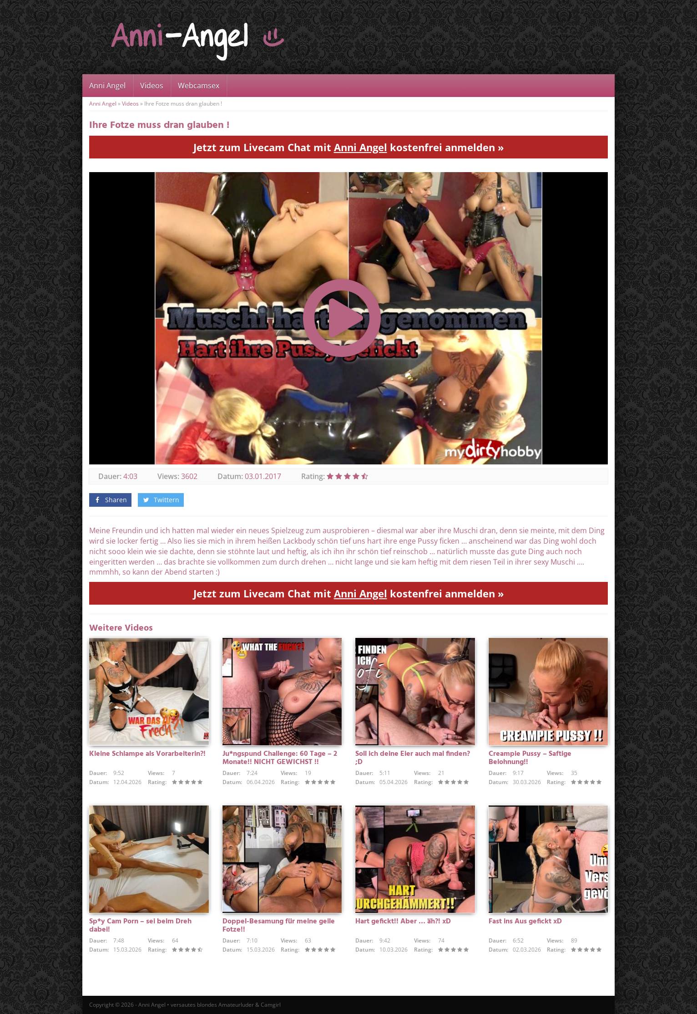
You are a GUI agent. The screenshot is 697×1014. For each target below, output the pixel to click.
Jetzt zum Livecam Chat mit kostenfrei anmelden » (348, 147)
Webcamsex (198, 86)
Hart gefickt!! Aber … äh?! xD (403, 921)
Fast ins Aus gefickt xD (525, 921)
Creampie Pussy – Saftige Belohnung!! (530, 758)
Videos (151, 86)
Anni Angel (107, 86)
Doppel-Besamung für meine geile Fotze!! (278, 926)
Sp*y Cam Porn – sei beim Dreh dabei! (140, 926)
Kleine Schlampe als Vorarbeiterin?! (147, 754)
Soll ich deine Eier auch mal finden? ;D (412, 758)
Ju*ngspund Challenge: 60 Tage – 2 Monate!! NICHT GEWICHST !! (279, 758)
